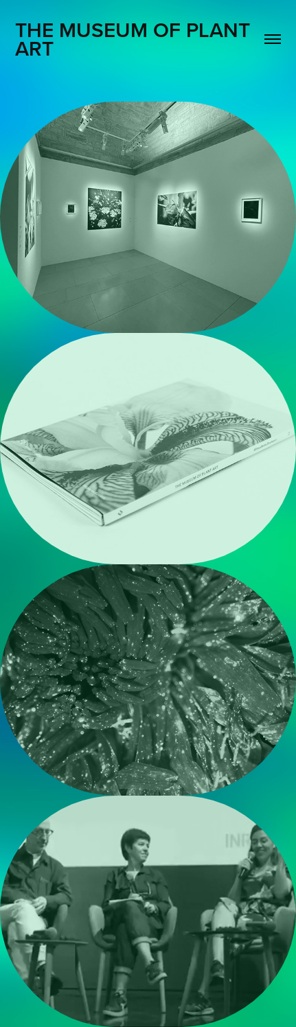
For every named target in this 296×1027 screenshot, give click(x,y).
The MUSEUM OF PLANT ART (135, 39)
